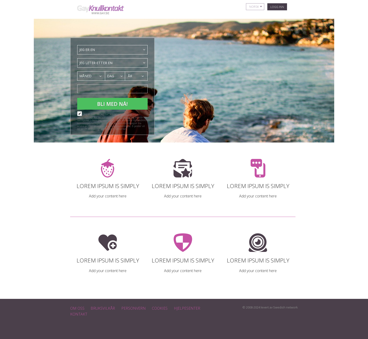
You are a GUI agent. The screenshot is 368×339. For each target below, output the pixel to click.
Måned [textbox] (85, 76)
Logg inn (277, 7)
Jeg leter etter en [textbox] (95, 63)
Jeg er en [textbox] (87, 49)
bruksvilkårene (123, 114)
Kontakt (78, 314)
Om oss (77, 308)
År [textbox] (130, 76)
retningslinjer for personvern (94, 117)
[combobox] (112, 49)
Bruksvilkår (103, 308)
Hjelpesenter (187, 308)
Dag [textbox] (110, 76)
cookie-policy (122, 117)
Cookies (160, 308)
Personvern (133, 308)
